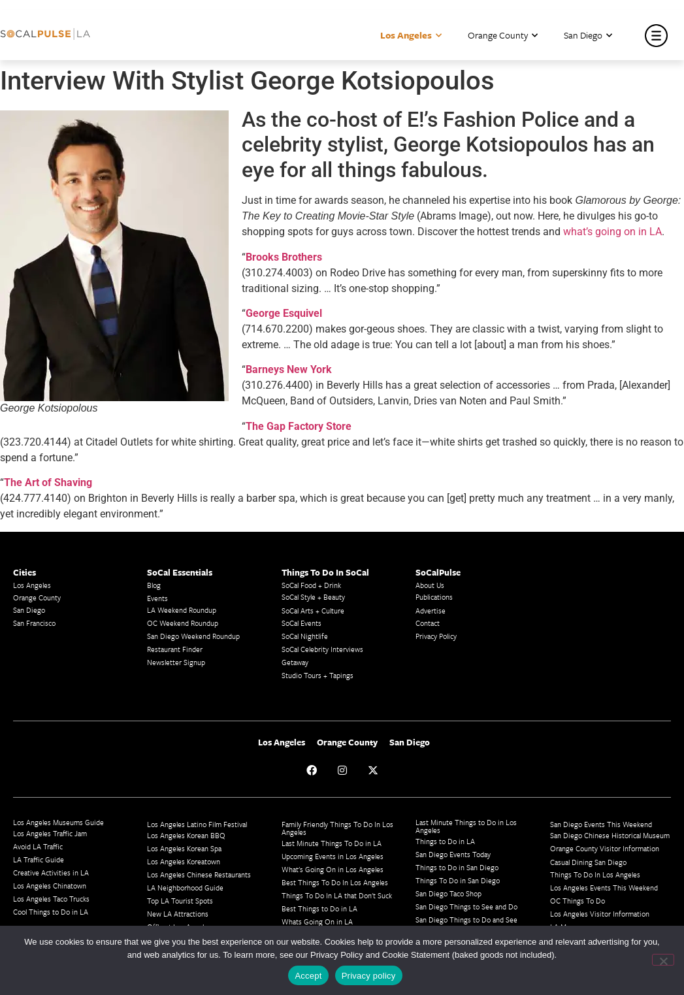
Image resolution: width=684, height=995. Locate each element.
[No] (663, 960)
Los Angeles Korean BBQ (186, 835)
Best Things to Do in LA (319, 908)
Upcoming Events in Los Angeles (332, 856)
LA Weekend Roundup (181, 609)
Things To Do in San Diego (457, 880)
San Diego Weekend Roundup (193, 636)
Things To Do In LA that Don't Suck (337, 895)
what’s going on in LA (612, 231)
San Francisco (34, 622)
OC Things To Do (577, 900)
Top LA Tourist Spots (180, 900)
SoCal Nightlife (305, 636)
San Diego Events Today (453, 854)
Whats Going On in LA (317, 921)
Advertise (430, 610)
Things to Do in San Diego (456, 867)
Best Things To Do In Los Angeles (335, 882)
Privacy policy (369, 976)
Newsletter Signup (176, 662)
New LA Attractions (177, 913)
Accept (308, 976)
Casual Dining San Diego (588, 862)
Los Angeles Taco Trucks (51, 898)
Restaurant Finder (175, 649)
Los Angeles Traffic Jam (50, 833)
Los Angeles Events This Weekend (604, 887)
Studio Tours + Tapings (317, 675)
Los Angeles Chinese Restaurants (199, 874)
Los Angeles (411, 35)
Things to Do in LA (445, 841)
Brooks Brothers (284, 257)
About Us (429, 585)
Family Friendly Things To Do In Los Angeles (337, 828)
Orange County (503, 35)
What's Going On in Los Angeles (332, 869)
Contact (427, 622)
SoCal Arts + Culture (313, 610)
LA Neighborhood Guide (185, 887)
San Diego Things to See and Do (466, 906)
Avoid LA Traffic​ (38, 846)
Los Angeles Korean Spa (184, 848)
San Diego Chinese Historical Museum (610, 835)
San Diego (588, 35)
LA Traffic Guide (38, 859)
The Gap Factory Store (298, 426)
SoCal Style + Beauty (313, 596)
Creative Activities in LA (51, 872)
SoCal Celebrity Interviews (322, 649)
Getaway (295, 662)
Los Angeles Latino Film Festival (197, 824)
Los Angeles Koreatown (183, 861)
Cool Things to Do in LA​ (50, 911)
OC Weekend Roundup (182, 622)
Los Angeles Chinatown (49, 885)
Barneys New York (289, 369)
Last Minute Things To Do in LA (332, 843)
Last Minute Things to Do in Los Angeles (466, 826)
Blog (154, 585)
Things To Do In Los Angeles (595, 874)
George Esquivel (284, 313)
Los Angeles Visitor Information (599, 913)
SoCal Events (301, 622)
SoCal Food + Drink (311, 585)
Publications (434, 596)
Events (157, 598)
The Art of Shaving (48, 482)
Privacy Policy (436, 636)
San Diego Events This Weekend (601, 824)
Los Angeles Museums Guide (58, 822)
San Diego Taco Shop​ (448, 893)
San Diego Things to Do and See (466, 919)
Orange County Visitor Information (604, 848)
